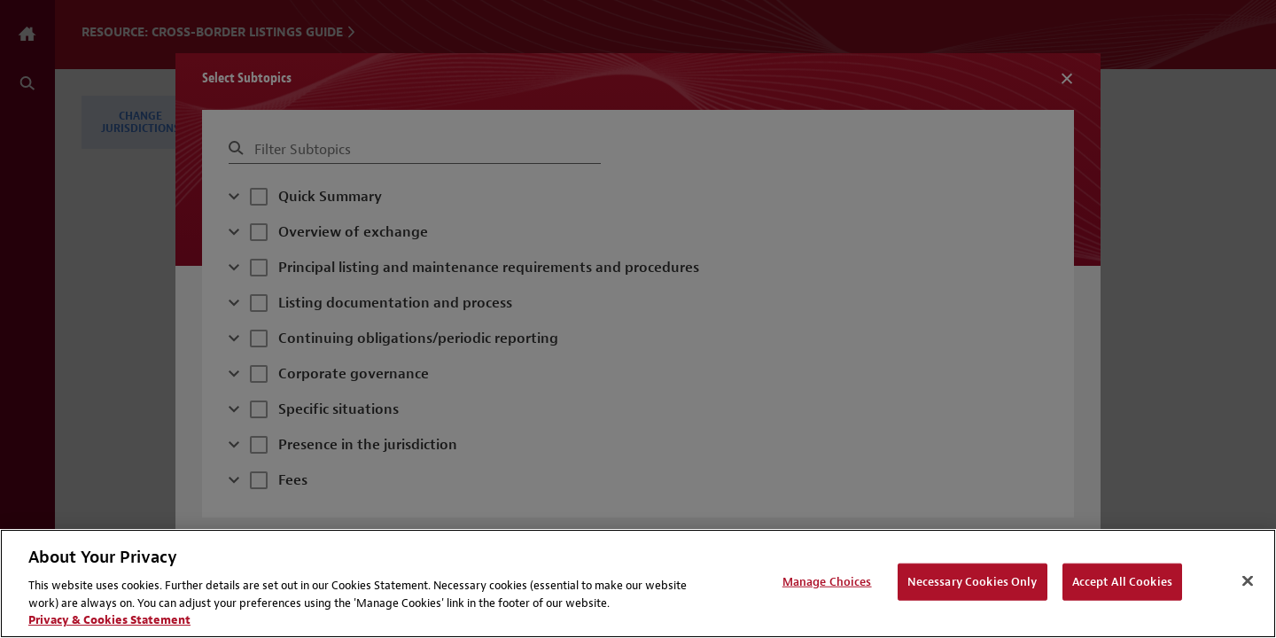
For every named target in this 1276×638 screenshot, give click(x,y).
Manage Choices (827, 581)
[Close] (1247, 581)
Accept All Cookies (1122, 581)
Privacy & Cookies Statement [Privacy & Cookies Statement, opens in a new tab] (109, 619)
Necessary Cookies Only (972, 581)
